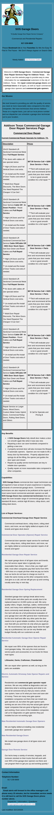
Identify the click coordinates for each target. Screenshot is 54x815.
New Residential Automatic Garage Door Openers (23, 721)
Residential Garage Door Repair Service (19, 555)
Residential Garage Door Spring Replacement (22, 589)
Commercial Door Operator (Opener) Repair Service (25, 535)
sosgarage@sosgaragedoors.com (21, 804)
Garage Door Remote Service (14, 750)
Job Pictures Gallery (33, 60)
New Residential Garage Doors (15, 735)
